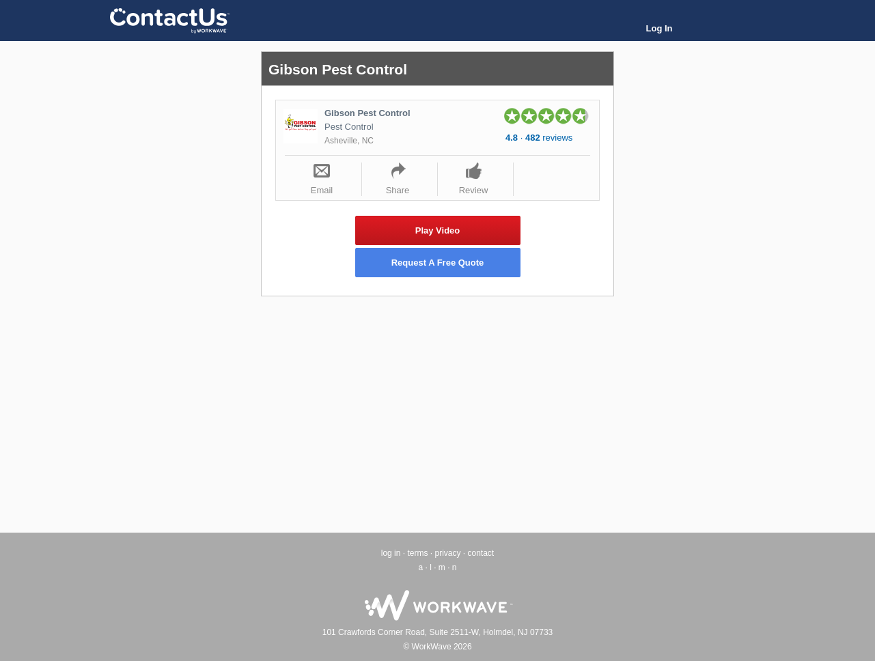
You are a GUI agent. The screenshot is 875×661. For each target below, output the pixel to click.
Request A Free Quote (437, 262)
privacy (447, 553)
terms (417, 553)
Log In (659, 28)
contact (481, 553)
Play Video (437, 230)
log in (391, 553)
